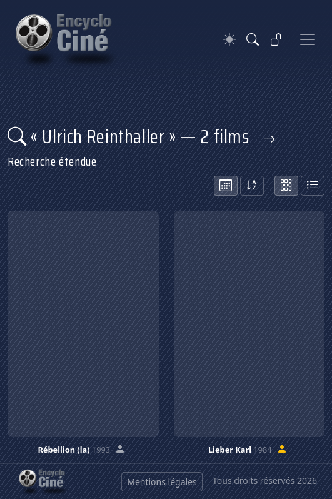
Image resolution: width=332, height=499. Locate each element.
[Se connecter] (276, 39)
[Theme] (229, 40)
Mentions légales (162, 482)
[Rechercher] (252, 39)
